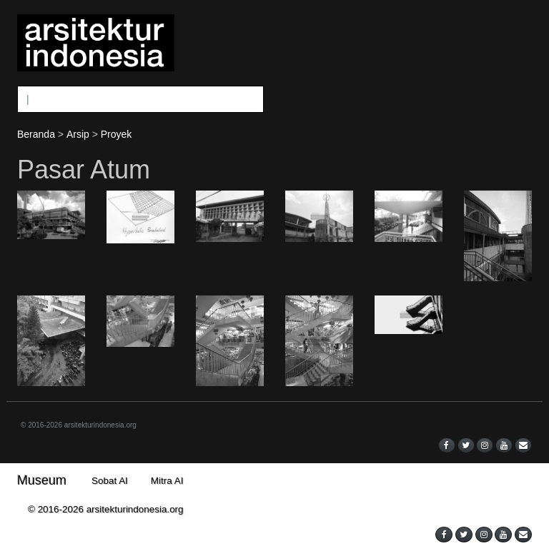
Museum (41, 480)
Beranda (36, 134)
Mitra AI (167, 480)
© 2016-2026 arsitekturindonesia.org (79, 425)
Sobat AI (110, 480)
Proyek (116, 134)
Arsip (77, 134)
